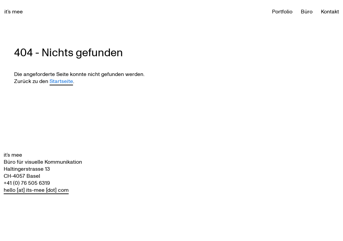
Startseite (61, 81)
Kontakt (330, 11)
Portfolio (282, 11)
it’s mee (13, 11)
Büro (307, 11)
